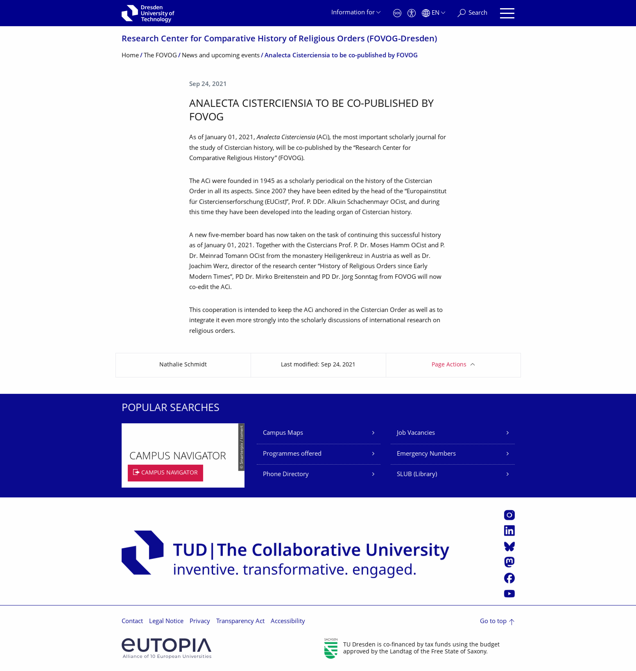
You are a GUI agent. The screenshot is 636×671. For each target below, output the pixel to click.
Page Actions (449, 365)
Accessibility (288, 622)
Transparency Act (240, 622)
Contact (132, 622)
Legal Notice (166, 622)
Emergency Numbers (426, 454)
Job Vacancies (416, 433)
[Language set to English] (433, 13)
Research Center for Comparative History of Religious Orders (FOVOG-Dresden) (279, 39)
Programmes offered (292, 454)
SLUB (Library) (417, 475)
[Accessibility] (411, 13)
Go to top (493, 622)
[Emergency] (397, 13)
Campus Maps (283, 433)
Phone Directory (286, 475)
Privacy (200, 622)
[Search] (472, 13)
